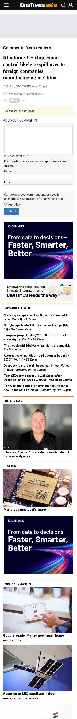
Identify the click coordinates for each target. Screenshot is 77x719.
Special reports (18, 584)
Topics (10, 466)
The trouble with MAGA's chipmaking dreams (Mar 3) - (38, 347)
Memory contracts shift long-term (27, 509)
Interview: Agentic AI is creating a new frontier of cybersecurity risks (36, 454)
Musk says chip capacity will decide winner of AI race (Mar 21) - (36, 317)
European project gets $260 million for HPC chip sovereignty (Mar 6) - (36, 337)
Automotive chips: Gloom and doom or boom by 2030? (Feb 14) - (36, 357)
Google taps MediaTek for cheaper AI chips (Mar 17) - (37, 327)
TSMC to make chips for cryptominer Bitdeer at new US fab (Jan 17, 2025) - (37, 388)
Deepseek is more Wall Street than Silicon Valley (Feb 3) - (36, 367)
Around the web (17, 308)
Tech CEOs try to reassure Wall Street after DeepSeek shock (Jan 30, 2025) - (38, 377)
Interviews (13, 400)
